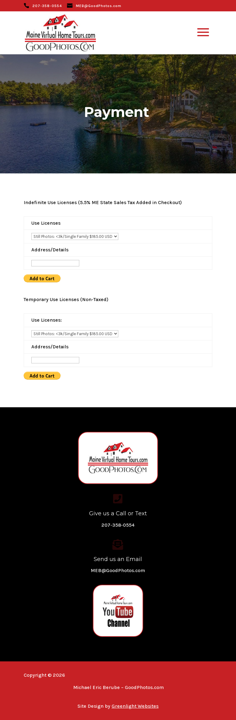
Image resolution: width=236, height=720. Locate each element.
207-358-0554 (47, 6)
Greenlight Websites (135, 706)
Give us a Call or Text (118, 513)
